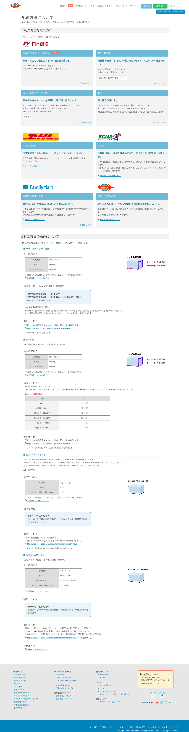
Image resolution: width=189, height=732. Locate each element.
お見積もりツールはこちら (38, 278)
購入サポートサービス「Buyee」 (110, 702)
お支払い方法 (19, 690)
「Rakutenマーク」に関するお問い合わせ (114, 694)
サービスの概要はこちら (35, 166)
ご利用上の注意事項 (21, 696)
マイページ (102, 678)
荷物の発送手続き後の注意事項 (26, 699)
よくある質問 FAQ (105, 685)
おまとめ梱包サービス (22, 693)
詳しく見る (86, 83)
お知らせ (101, 688)
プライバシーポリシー (118, 727)
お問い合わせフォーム (106, 691)
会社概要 (93, 727)
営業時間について (21, 702)
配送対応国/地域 (20, 681)
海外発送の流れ (20, 675)
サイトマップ (173, 727)
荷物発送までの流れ (21, 705)
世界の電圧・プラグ (63, 696)
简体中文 (175, 11)
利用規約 (103, 727)
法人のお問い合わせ (156, 727)
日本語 (160, 11)
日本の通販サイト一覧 (64, 688)
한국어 (181, 11)
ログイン (146, 6)
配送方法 (17, 684)
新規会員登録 (160, 6)
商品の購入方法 (20, 678)
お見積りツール (20, 708)
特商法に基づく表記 (137, 727)
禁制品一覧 (60, 675)
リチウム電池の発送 (63, 678)
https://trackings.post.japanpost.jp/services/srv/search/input (52, 328)
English (165, 11)
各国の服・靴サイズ (63, 699)
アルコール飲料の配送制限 (66, 681)
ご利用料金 (18, 687)
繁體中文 (170, 11)
